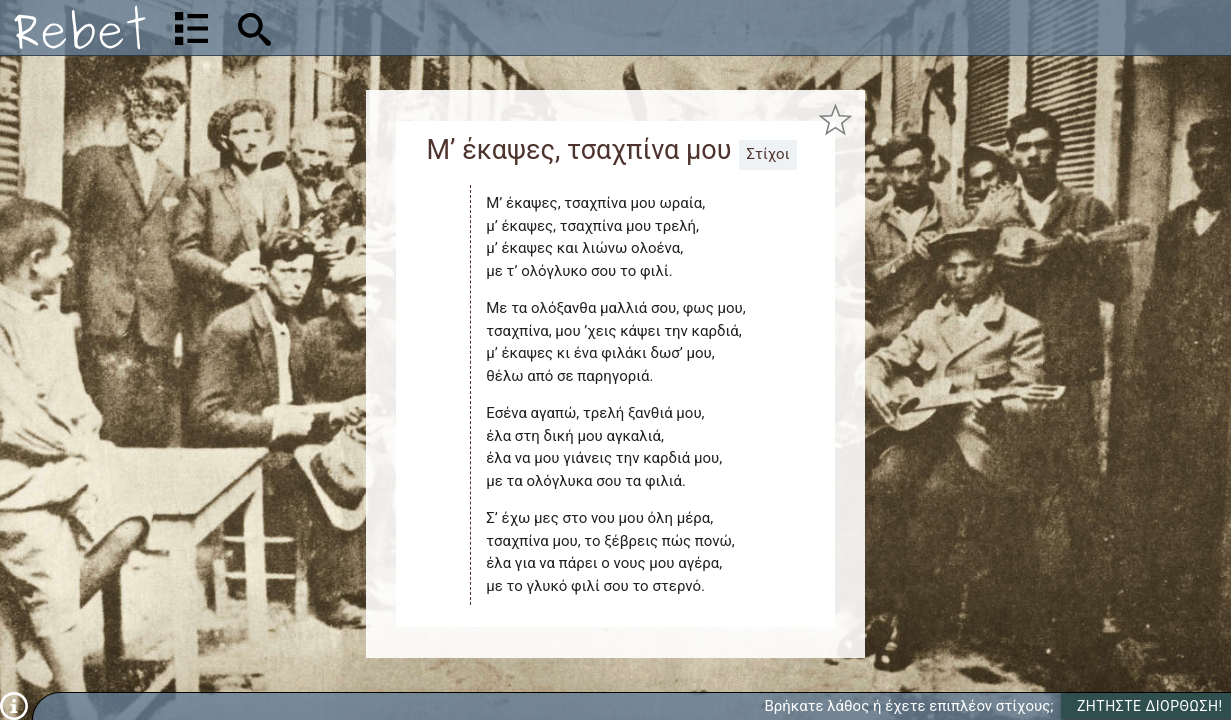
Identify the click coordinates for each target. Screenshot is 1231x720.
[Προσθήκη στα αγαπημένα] (836, 119)
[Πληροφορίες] (14, 705)
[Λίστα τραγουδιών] (191, 28)
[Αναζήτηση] (386, 27)
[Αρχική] (80, 27)
